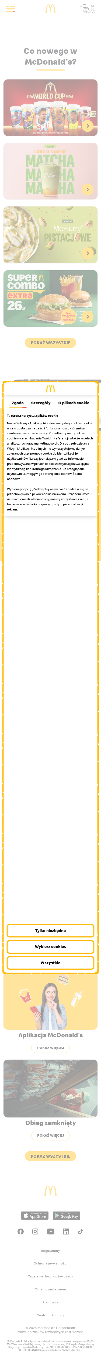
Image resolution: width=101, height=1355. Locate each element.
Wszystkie (50, 962)
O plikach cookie (73, 402)
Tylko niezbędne (50, 930)
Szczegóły (41, 402)
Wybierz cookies (50, 946)
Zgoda (17, 402)
